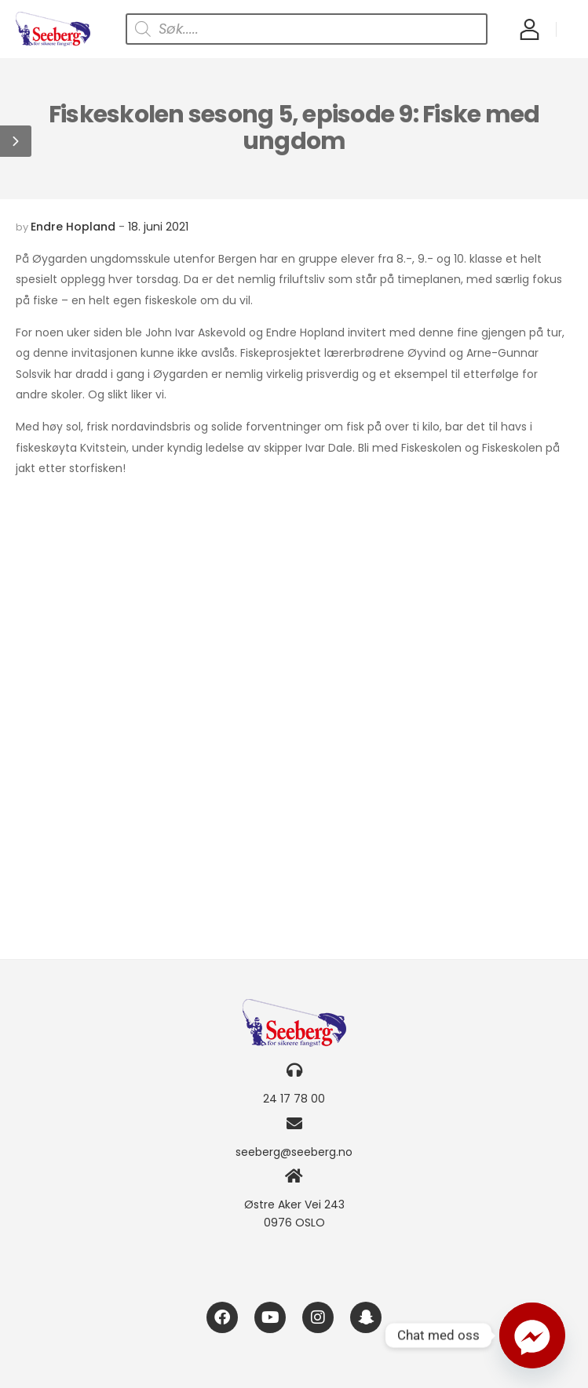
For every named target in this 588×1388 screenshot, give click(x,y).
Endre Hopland (73, 226)
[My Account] (529, 28)
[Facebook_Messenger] (532, 1335)
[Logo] (53, 29)
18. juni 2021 (158, 226)
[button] (15, 141)
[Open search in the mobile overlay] (307, 29)
